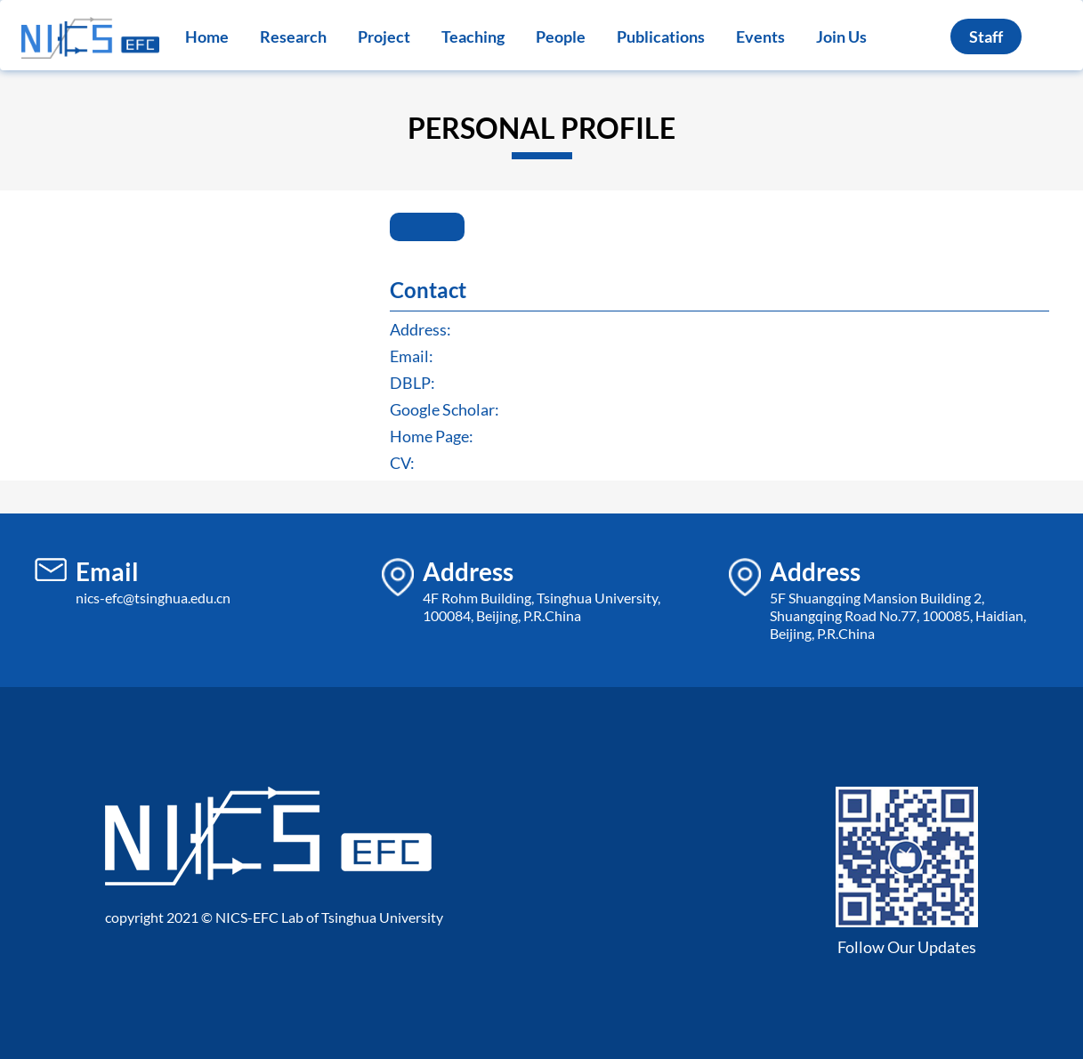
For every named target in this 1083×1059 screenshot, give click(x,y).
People (561, 36)
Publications (661, 36)
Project (384, 36)
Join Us (841, 36)
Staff (986, 36)
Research (293, 36)
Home (207, 36)
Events (760, 36)
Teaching (473, 36)
